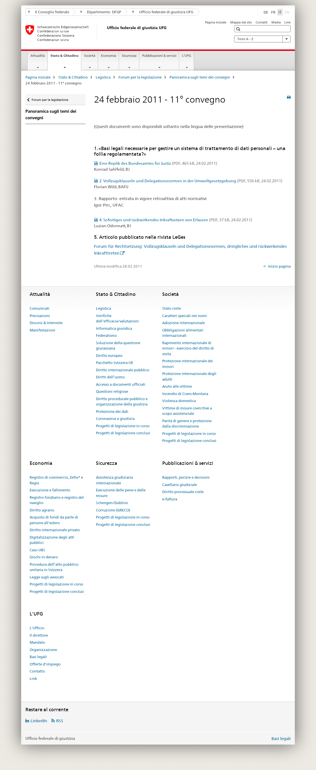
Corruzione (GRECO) (113, 510)
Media (276, 22)
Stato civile (171, 308)
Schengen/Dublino (112, 502)
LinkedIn (38, 720)
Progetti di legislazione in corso (123, 426)
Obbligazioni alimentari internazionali (182, 333)
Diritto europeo (109, 355)
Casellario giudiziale (179, 484)
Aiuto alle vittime (177, 386)
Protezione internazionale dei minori (187, 364)
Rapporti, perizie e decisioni (186, 477)
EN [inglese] (288, 11)
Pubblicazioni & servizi (159, 55)
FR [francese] (273, 12)
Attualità (37, 55)
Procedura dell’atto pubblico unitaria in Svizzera (54, 567)
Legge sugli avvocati (47, 577)
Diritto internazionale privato (55, 530)
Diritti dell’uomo (110, 377)
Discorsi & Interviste (46, 322)
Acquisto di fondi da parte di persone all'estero (54, 520)
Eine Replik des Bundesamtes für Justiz (158, 163)
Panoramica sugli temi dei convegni (200, 77)
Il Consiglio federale (48, 11)
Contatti (261, 22)
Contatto (37, 671)
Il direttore (39, 635)
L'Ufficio (37, 628)
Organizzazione (43, 649)
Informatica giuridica (114, 328)
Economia (108, 55)
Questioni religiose (112, 391)
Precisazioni (40, 315)
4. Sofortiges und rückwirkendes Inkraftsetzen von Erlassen (175, 220)
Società (89, 55)
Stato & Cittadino (66, 57)
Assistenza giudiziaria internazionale (114, 480)
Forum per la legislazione (140, 77)
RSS (59, 720)
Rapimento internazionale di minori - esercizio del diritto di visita (188, 348)
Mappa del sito (241, 22)
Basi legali (38, 656)
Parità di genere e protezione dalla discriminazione (187, 423)
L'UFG (186, 55)
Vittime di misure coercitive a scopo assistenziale (187, 411)
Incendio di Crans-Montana (185, 393)
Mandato (37, 642)
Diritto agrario (42, 510)
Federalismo (106, 335)
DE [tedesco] (266, 12)
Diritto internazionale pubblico (122, 370)
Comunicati (39, 308)
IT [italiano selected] (280, 12)
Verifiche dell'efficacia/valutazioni (117, 318)
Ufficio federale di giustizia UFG (163, 11)
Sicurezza (129, 55)
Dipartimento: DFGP (101, 11)
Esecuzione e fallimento (50, 490)
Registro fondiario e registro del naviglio (57, 500)
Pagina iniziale (215, 22)
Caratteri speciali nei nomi (184, 315)
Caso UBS (37, 550)
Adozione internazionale (183, 322)
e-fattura (169, 499)
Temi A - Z (262, 39)
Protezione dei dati (112, 411)
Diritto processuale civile (183, 491)
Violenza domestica (179, 400)
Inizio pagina (279, 266)
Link (287, 22)
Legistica (103, 77)
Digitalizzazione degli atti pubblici (52, 540)
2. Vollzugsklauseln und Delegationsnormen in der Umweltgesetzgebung (190, 181)
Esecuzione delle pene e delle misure (121, 493)
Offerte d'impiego (45, 664)
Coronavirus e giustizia (115, 418)
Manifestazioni (42, 330)
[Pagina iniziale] (105, 33)
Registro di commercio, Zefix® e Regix (56, 480)
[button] (239, 28)
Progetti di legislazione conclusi (123, 433)
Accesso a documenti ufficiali (120, 384)
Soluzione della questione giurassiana (118, 345)
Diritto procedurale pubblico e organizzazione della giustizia (122, 401)
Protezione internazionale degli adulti (189, 376)
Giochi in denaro (44, 557)
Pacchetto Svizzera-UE (114, 362)
